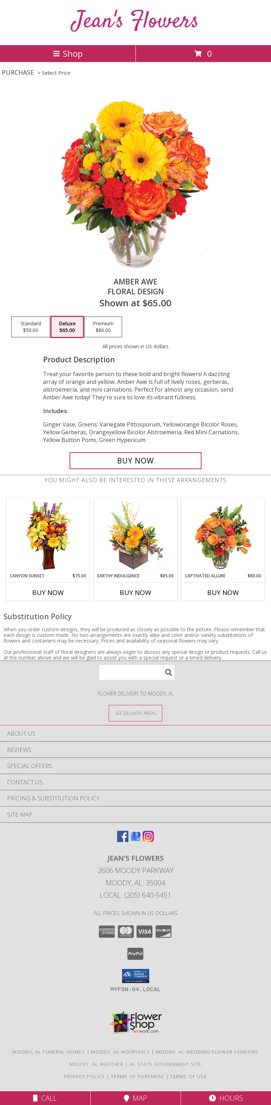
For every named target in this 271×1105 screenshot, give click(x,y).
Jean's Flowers (135, 21)
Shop (68, 53)
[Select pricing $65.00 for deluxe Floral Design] (67, 327)
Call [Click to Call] (45, 1098)
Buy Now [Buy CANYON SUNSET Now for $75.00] (48, 592)
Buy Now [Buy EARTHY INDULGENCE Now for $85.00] (135, 592)
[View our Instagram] (148, 840)
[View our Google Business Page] (135, 840)
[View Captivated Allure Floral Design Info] (223, 535)
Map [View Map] (135, 1098)
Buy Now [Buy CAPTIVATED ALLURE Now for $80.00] (223, 592)
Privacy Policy (84, 1076)
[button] (135, 976)
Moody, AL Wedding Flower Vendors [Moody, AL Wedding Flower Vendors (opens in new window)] (207, 1052)
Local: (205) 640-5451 (135, 895)
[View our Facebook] (122, 840)
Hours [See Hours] (226, 1098)
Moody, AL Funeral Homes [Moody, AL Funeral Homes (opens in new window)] (48, 1052)
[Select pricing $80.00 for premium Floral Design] (103, 327)
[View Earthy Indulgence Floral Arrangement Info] (135, 535)
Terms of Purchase (137, 1076)
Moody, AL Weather (97, 1064)
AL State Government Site (165, 1064)
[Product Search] (137, 672)
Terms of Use (188, 1076)
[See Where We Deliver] (135, 713)
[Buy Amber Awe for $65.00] (135, 460)
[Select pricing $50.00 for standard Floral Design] (31, 327)
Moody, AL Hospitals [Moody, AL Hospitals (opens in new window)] (120, 1052)
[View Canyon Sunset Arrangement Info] (48, 535)
